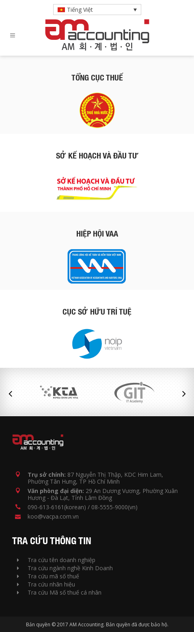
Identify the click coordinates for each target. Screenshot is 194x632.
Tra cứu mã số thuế (48, 576)
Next (184, 394)
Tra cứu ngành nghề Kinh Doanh (65, 568)
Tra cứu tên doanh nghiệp (56, 560)
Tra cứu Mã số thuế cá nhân (59, 592)
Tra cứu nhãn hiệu (46, 584)
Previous (10, 394)
